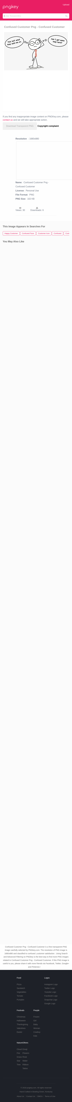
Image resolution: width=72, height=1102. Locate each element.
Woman (36, 1028)
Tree (18, 1064)
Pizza (19, 984)
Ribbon (26, 1064)
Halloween (21, 1020)
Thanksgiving (22, 1024)
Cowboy (36, 1032)
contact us (8, 120)
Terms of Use (50, 1096)
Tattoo (25, 1068)
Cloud (19, 1049)
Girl (34, 1020)
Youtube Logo (50, 992)
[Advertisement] (34, 91)
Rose (25, 1057)
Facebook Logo (51, 996)
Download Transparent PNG (19, 126)
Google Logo (49, 1003)
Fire (18, 1053)
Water (25, 1061)
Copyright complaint (48, 126)
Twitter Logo (49, 988)
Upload (66, 4)
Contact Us (30, 1096)
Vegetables (21, 992)
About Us (20, 1096)
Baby (35, 1024)
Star (18, 1061)
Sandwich (21, 988)
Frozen (36, 1017)
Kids (35, 1036)
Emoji (25, 1049)
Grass (19, 1057)
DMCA (39, 1096)
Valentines (21, 1028)
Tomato (20, 996)
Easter (19, 1032)
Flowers (26, 1053)
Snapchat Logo (50, 1000)
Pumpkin (20, 1000)
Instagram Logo (51, 984)
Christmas (21, 1017)
